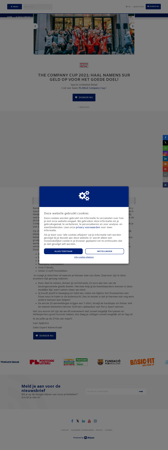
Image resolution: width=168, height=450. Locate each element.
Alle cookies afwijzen (84, 257)
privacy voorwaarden (88, 227)
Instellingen (104, 251)
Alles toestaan (63, 251)
